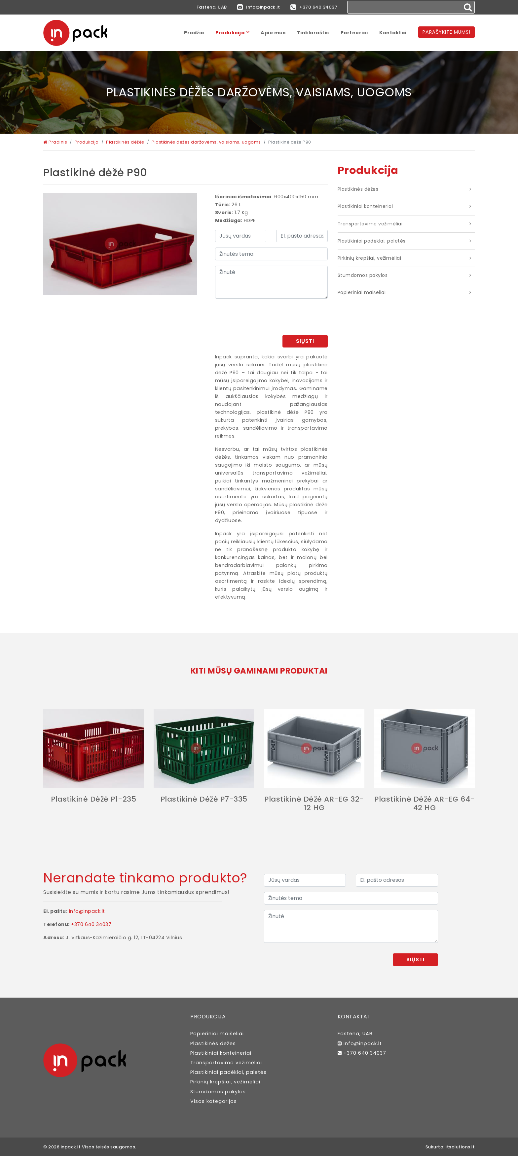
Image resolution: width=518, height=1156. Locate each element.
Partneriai (354, 32)
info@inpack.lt (258, 7)
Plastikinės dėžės (358, 189)
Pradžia (194, 32)
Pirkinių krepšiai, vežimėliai (369, 258)
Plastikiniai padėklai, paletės (372, 241)
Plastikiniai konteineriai (365, 206)
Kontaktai (392, 32)
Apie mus (273, 32)
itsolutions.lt (460, 1147)
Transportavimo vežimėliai (370, 223)
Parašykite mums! (446, 32)
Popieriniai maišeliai (362, 292)
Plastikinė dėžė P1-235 (93, 799)
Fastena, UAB (211, 7)
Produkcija (229, 32)
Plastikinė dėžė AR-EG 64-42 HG (424, 803)
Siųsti (305, 341)
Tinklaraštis (313, 32)
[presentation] (277, 317)
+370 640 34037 (314, 7)
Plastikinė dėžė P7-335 (204, 799)
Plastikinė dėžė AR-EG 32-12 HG (314, 803)
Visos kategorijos (213, 1101)
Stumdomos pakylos (363, 275)
